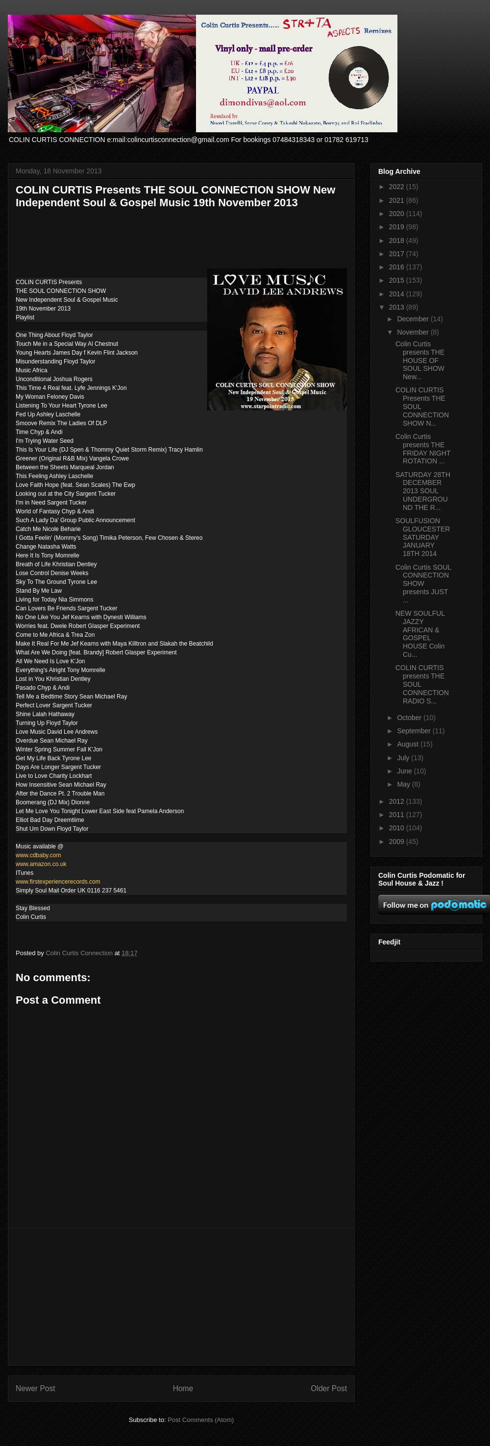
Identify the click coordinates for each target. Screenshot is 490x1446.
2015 (397, 280)
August (408, 744)
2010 (397, 828)
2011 (397, 815)
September (414, 731)
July (404, 758)
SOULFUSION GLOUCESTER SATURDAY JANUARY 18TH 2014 (422, 537)
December (413, 319)
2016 (397, 267)
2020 (397, 213)
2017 (397, 254)
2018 (397, 240)
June (405, 771)
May (404, 784)
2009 (397, 841)
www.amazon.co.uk (41, 864)
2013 (397, 307)
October (410, 718)
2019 (397, 227)
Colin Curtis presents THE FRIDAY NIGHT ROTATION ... (422, 449)
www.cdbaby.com (38, 855)
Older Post (329, 1388)
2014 (397, 294)
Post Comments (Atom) (201, 1419)
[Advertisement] (181, 1296)
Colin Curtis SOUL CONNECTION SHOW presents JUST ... (423, 583)
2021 (397, 200)
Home (183, 1388)
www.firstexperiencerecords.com (58, 881)
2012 (397, 801)
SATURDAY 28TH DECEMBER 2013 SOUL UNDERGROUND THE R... (422, 491)
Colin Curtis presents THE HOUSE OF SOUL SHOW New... (419, 360)
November (413, 332)
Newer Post (35, 1388)
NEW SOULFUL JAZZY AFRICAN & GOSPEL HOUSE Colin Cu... (420, 633)
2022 (397, 187)
